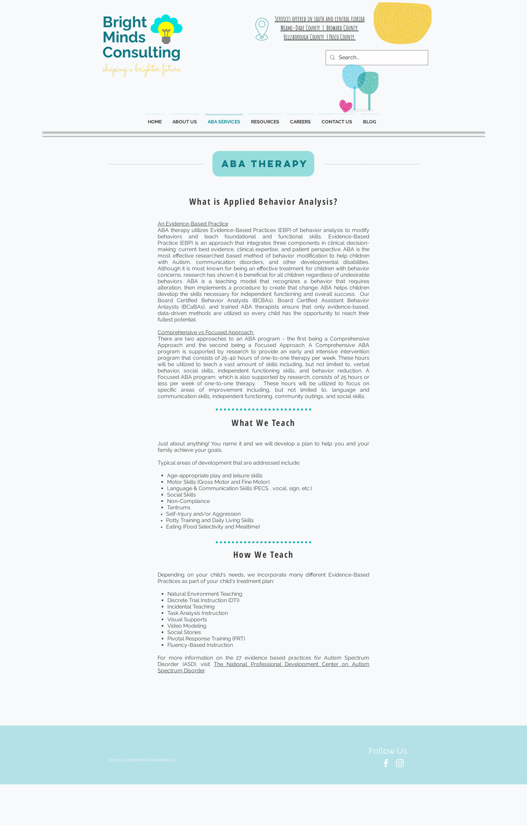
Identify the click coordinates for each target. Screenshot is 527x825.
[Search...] (376, 57)
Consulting (142, 52)
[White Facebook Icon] (385, 763)
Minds (124, 37)
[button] (265, 118)
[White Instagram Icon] (400, 763)
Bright (125, 22)
